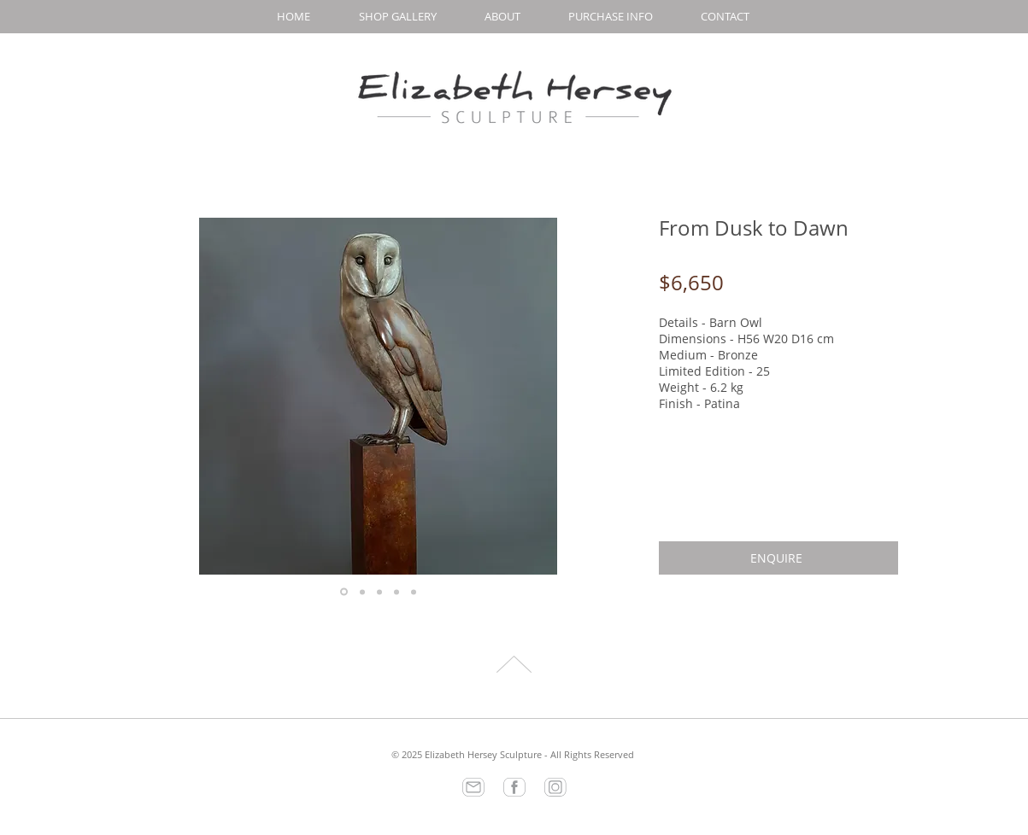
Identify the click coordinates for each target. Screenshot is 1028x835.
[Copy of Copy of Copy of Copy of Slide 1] (413, 591)
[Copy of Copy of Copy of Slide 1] (396, 591)
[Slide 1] (344, 592)
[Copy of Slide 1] (362, 591)
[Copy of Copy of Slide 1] (379, 591)
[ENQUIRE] (778, 558)
